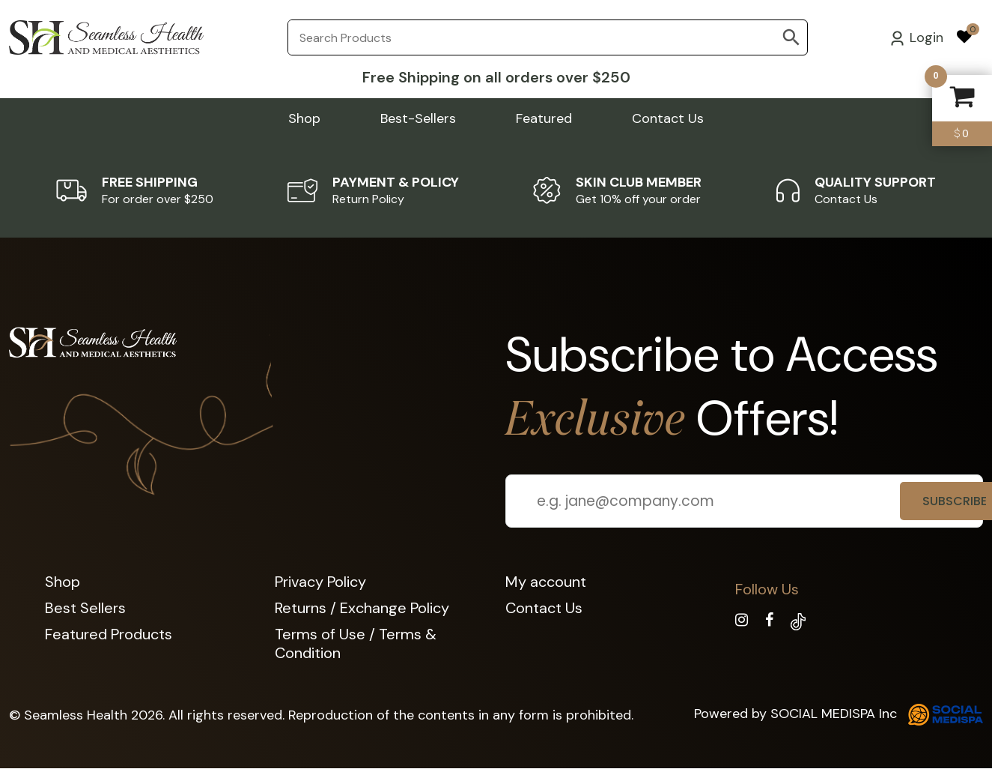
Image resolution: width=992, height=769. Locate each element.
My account (545, 581)
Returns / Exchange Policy (362, 608)
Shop (304, 118)
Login (917, 37)
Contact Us (668, 118)
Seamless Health (75, 715)
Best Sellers (85, 608)
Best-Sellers (418, 118)
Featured (544, 118)
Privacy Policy (320, 581)
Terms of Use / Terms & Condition (355, 643)
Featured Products (108, 634)
